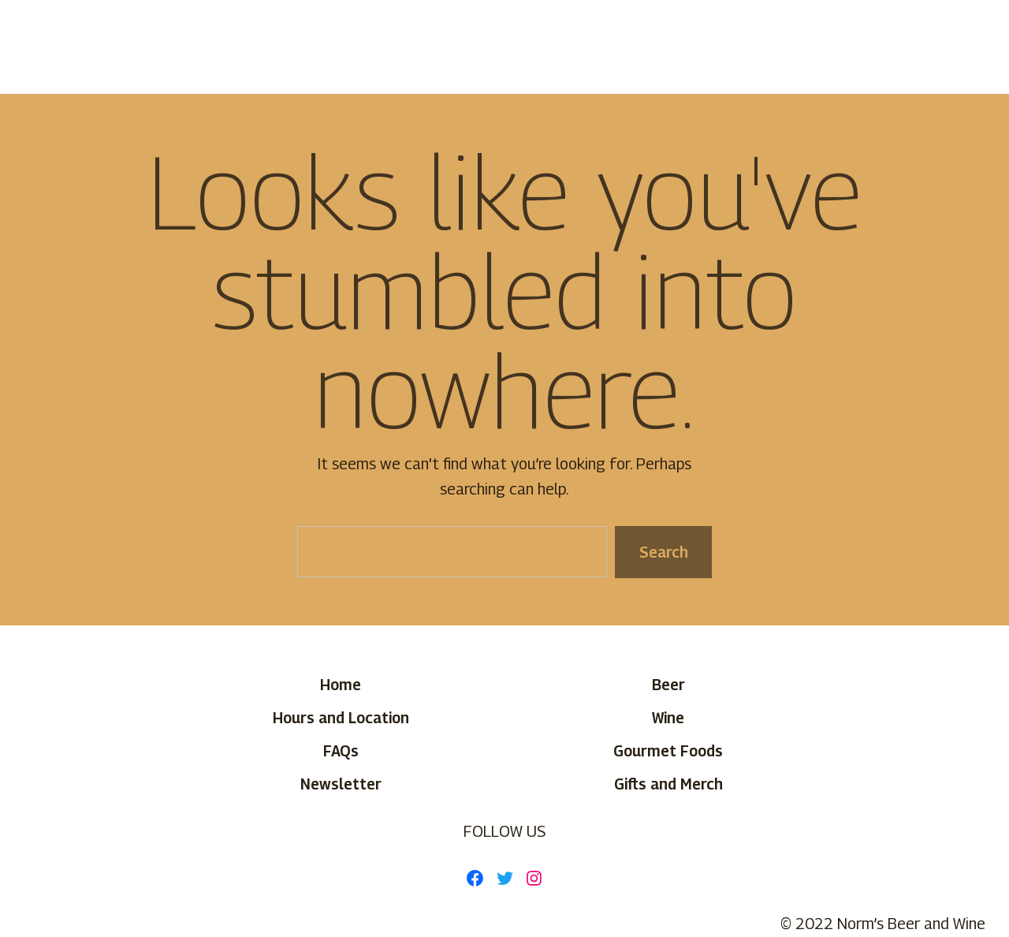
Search (663, 551)
